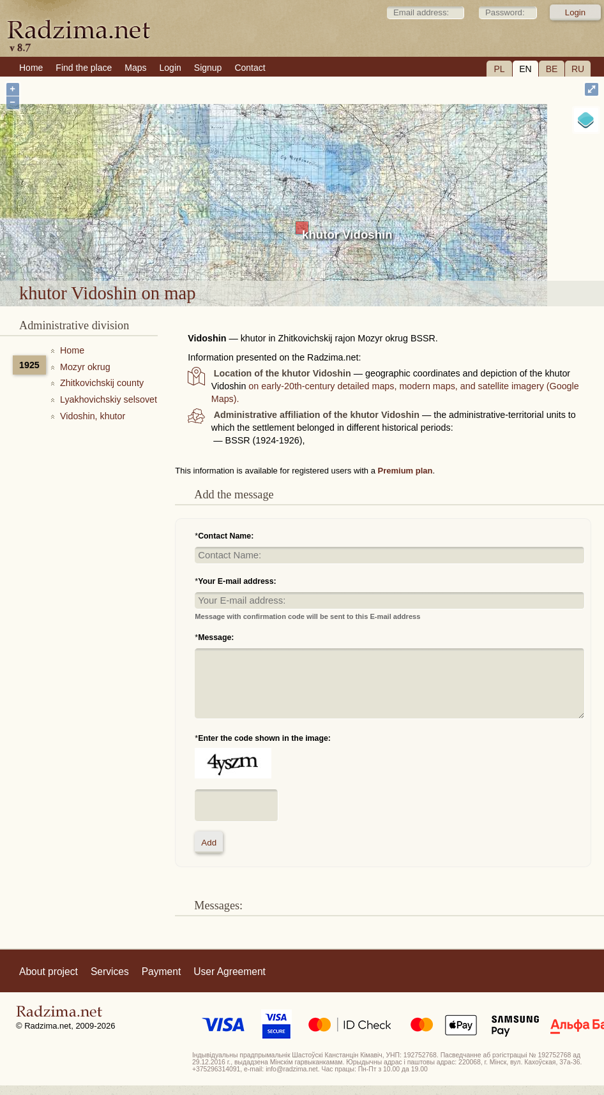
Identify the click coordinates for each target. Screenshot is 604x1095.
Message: (216, 637)
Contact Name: (225, 536)
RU (577, 69)
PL (499, 69)
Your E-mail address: (237, 581)
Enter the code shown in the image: (264, 738)
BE (552, 69)
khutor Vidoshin (347, 234)
